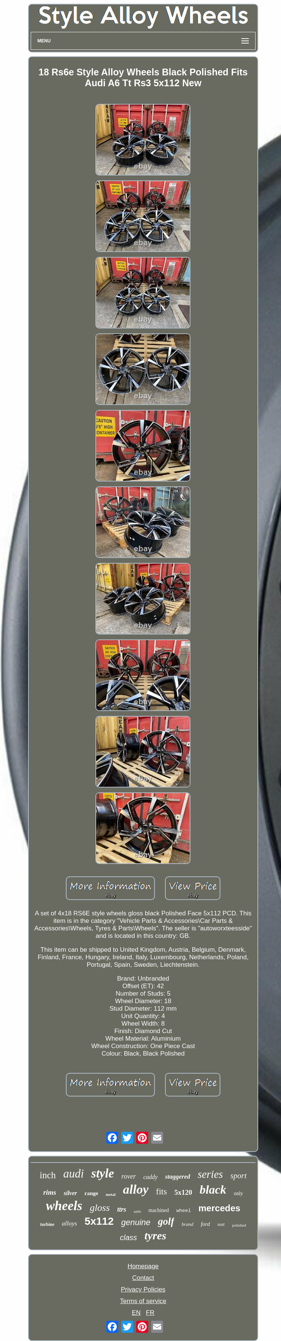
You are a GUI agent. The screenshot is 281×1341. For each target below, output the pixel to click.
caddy (150, 1177)
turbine (47, 1224)
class (128, 1237)
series (210, 1174)
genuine (135, 1222)
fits (161, 1191)
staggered (177, 1176)
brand (187, 1224)
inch (48, 1175)
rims (49, 1192)
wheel (183, 1211)
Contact (143, 1277)
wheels (64, 1205)
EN (136, 1312)
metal (110, 1194)
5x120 (183, 1192)
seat (221, 1224)
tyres (155, 1235)
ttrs (121, 1209)
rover (129, 1176)
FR (150, 1312)
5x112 (99, 1221)
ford (205, 1224)
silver (70, 1193)
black (213, 1189)
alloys (69, 1223)
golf (166, 1221)
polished (239, 1225)
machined (159, 1210)
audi (73, 1173)
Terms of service (143, 1301)
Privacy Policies (143, 1289)
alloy (136, 1189)
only (238, 1193)
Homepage (143, 1266)
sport (238, 1175)
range (91, 1193)
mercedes (219, 1208)
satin (137, 1211)
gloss (100, 1207)
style (102, 1173)
